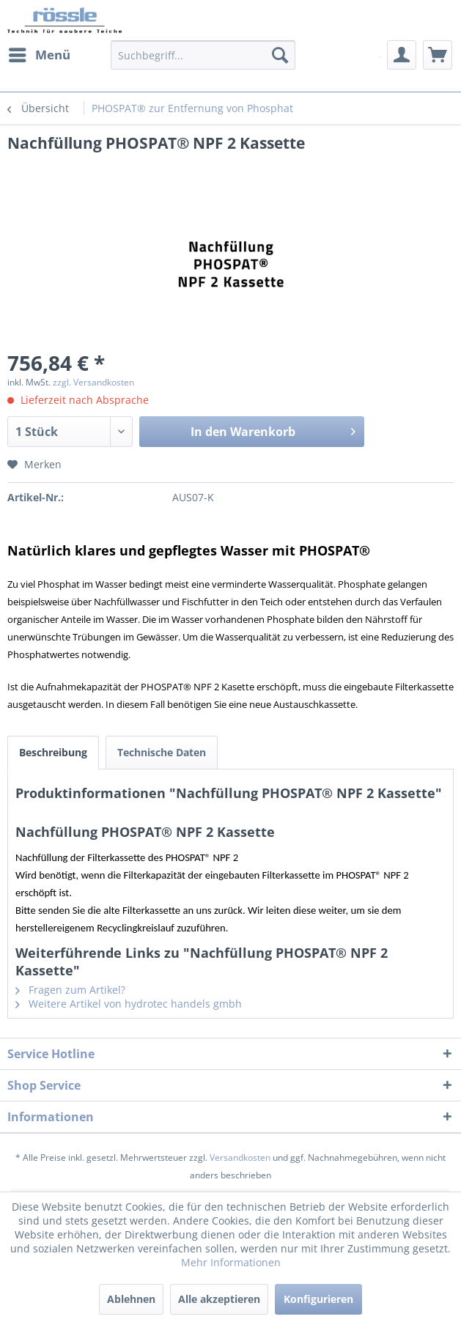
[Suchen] (280, 55)
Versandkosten (240, 1157)
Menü (39, 53)
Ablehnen (131, 1299)
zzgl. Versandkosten (93, 382)
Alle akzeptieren (219, 1299)
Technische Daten (161, 752)
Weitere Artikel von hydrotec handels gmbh (128, 1004)
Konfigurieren (318, 1299)
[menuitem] (39, 55)
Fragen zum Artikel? (70, 990)
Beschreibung (53, 752)
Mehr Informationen (231, 1262)
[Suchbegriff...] (203, 55)
